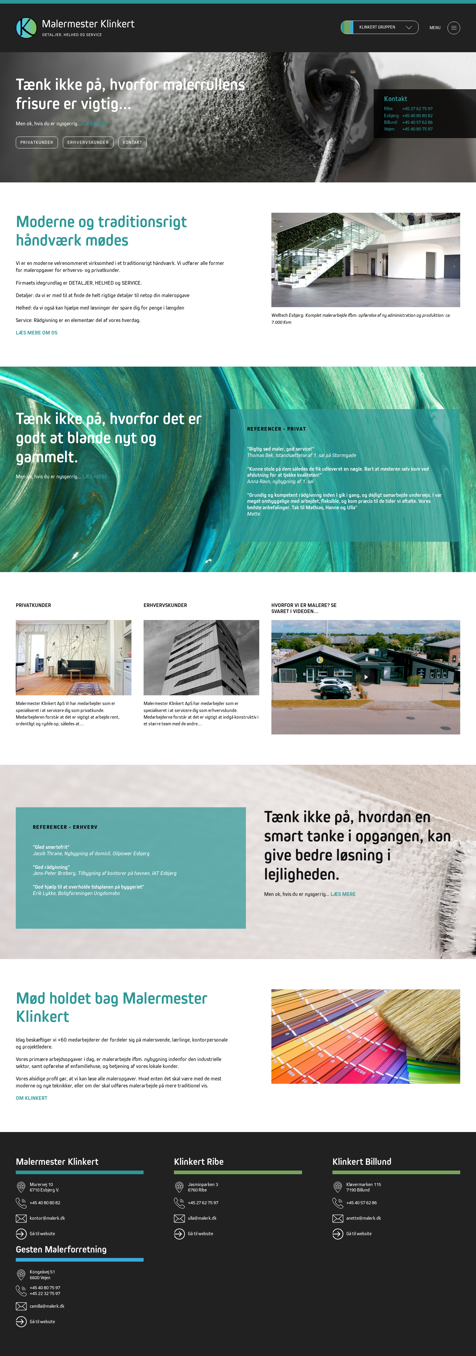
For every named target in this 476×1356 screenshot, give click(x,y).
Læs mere (94, 123)
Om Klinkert (31, 1098)
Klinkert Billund (362, 1161)
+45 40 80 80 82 (417, 115)
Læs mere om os (36, 333)
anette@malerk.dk (363, 1218)
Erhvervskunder (88, 142)
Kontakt (132, 142)
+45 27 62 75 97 (417, 108)
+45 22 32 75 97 (45, 1293)
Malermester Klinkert (57, 1161)
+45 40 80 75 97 (417, 129)
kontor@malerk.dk (47, 1218)
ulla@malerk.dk (202, 1218)
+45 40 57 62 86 (417, 122)
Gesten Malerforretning (61, 1249)
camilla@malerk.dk (47, 1306)
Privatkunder (36, 142)
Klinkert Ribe (199, 1161)
